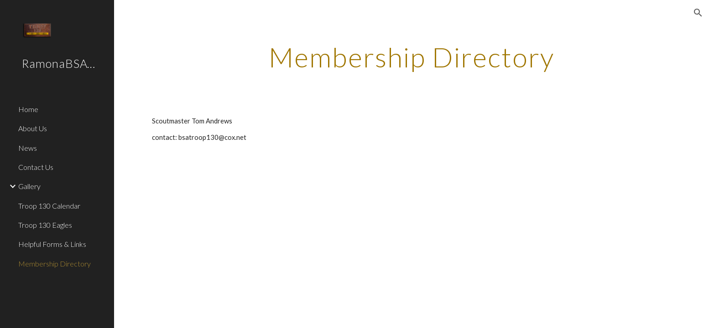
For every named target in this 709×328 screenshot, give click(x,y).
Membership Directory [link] (54, 263)
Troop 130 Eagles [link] (45, 224)
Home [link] (28, 109)
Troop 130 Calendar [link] (49, 205)
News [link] (27, 148)
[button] (698, 13)
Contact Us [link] (35, 167)
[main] (411, 57)
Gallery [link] (29, 186)
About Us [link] (32, 128)
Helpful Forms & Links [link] (52, 244)
